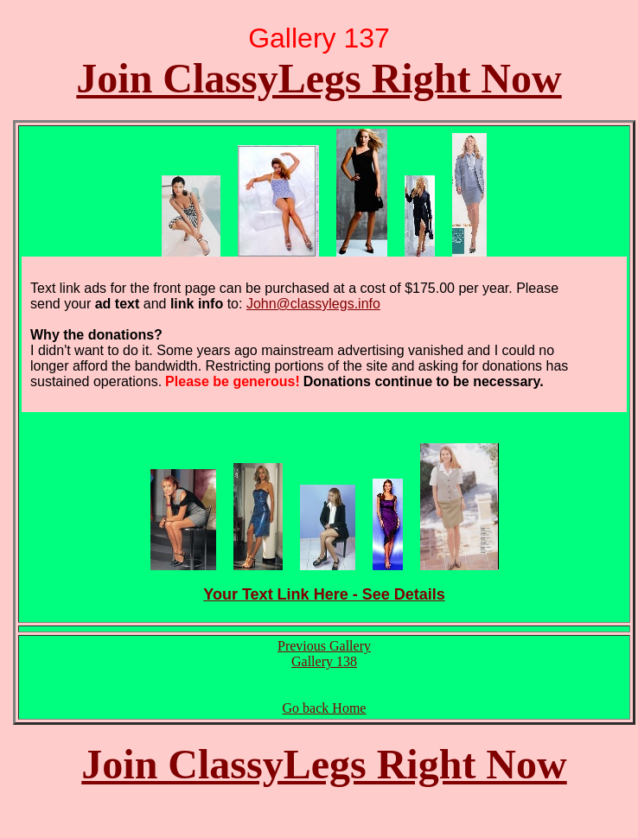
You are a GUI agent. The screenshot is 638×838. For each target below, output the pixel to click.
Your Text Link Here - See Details (323, 594)
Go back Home (325, 708)
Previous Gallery (324, 645)
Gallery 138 (324, 661)
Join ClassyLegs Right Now (318, 78)
